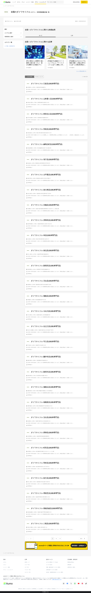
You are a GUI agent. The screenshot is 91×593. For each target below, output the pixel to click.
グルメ (23, 2)
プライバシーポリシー (61, 588)
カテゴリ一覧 (27, 572)
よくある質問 (39, 588)
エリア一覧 (27, 564)
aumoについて (70, 588)
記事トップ (27, 562)
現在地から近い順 (39, 76)
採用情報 (34, 588)
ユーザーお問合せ (47, 588)
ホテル (18, 2)
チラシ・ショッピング (40, 2)
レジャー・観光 (30, 2)
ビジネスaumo (49, 564)
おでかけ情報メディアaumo (52, 562)
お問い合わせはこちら (56, 579)
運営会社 (20, 588)
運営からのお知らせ (27, 588)
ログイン (84, 2)
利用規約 (53, 588)
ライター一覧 (27, 569)
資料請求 (69, 564)
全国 (26, 42)
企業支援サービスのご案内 (51, 569)
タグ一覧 (26, 567)
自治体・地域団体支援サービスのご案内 (54, 572)
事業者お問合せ (71, 562)
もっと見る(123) (80, 71)
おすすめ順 (29, 76)
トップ (14, 2)
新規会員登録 (76, 2)
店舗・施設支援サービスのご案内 (53, 567)
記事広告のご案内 (71, 567)
